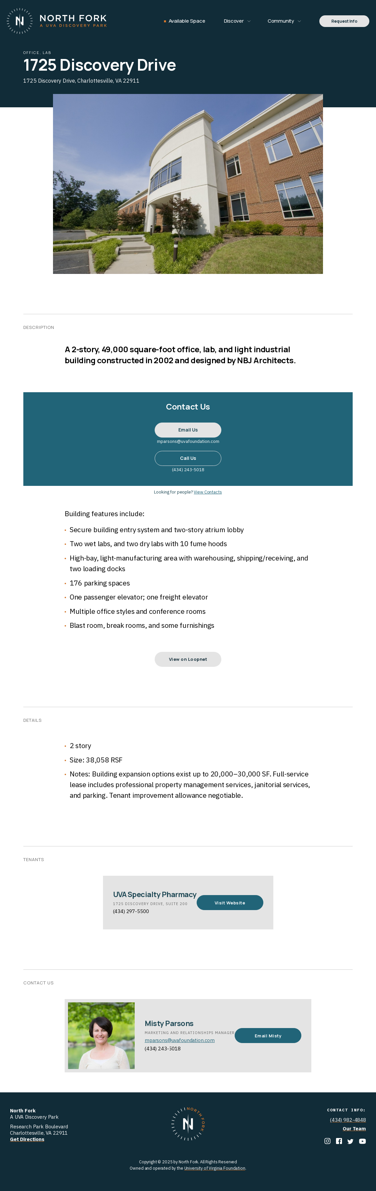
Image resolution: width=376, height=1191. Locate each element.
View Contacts (208, 492)
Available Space (187, 20)
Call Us (188, 458)
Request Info (344, 21)
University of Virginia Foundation (214, 1168)
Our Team (354, 1128)
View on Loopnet (188, 659)
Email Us (188, 430)
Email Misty (268, 1036)
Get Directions (27, 1139)
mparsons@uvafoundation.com (180, 1040)
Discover (234, 20)
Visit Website (230, 903)
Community (281, 20)
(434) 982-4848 (348, 1120)
